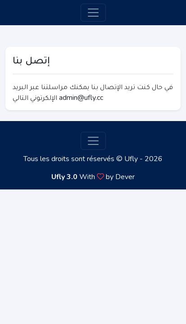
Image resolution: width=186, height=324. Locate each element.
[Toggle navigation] (93, 13)
